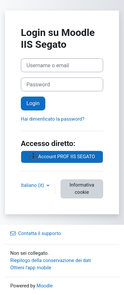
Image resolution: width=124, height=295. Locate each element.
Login (33, 103)
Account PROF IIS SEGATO (62, 157)
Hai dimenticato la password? (52, 119)
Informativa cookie (81, 188)
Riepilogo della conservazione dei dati (50, 260)
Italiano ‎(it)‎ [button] (33, 185)
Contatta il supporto (35, 233)
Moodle (44, 286)
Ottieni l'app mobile (30, 268)
